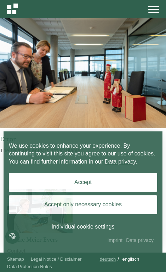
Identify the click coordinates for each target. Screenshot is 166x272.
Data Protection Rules (29, 266)
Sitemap (15, 259)
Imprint (114, 240)
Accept (83, 182)
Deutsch (108, 259)
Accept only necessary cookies (83, 204)
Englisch (130, 259)
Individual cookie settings (83, 227)
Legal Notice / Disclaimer (56, 259)
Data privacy (120, 162)
